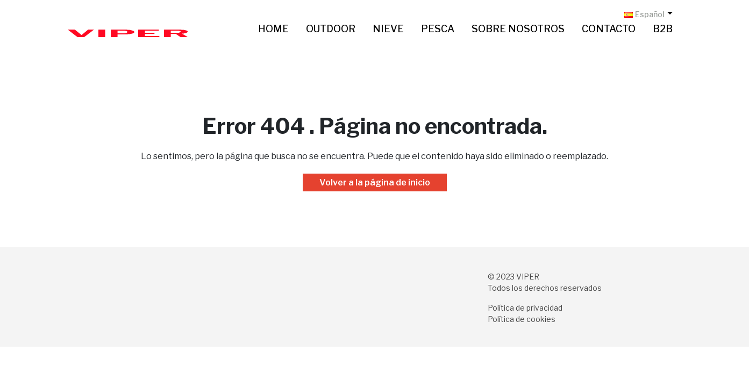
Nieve (388, 28)
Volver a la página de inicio (374, 182)
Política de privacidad (525, 307)
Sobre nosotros (518, 28)
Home (273, 28)
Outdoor (330, 28)
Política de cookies (521, 319)
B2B (663, 28)
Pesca (437, 28)
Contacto (609, 28)
